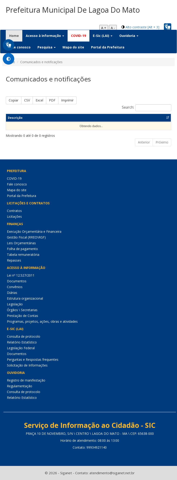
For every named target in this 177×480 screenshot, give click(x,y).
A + (103, 28)
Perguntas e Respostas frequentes (32, 359)
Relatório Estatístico (22, 342)
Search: (146, 107)
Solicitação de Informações (27, 365)
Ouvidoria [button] (128, 35)
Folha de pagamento (22, 249)
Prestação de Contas (22, 315)
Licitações (14, 216)
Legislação (15, 304)
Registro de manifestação (26, 380)
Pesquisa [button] (46, 47)
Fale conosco (20, 47)
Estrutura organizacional (25, 298)
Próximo (162, 142)
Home (15, 35)
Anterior (144, 142)
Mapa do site (73, 47)
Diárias (12, 292)
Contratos (14, 211)
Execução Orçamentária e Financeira (34, 231)
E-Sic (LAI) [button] (102, 35)
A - (113, 28)
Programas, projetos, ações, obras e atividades (42, 321)
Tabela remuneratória (23, 254)
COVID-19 (78, 35)
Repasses (14, 260)
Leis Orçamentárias (21, 243)
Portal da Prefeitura (107, 47)
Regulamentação (19, 386)
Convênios (15, 287)
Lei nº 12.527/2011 (20, 275)
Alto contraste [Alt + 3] (142, 27)
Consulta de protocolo (23, 336)
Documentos (16, 281)
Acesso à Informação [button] (45, 35)
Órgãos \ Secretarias (22, 310)
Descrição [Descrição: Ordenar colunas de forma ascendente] (15, 118)
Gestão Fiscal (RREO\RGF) (26, 237)
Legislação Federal (21, 348)
